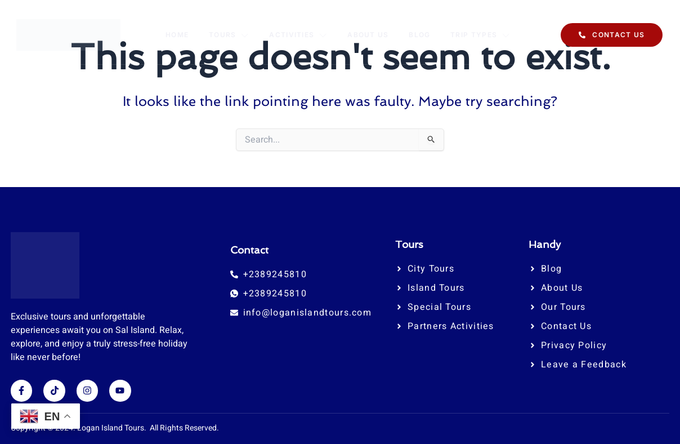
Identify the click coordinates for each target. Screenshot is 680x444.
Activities (298, 34)
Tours (229, 34)
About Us (368, 34)
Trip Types (481, 34)
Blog (420, 34)
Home (176, 34)
